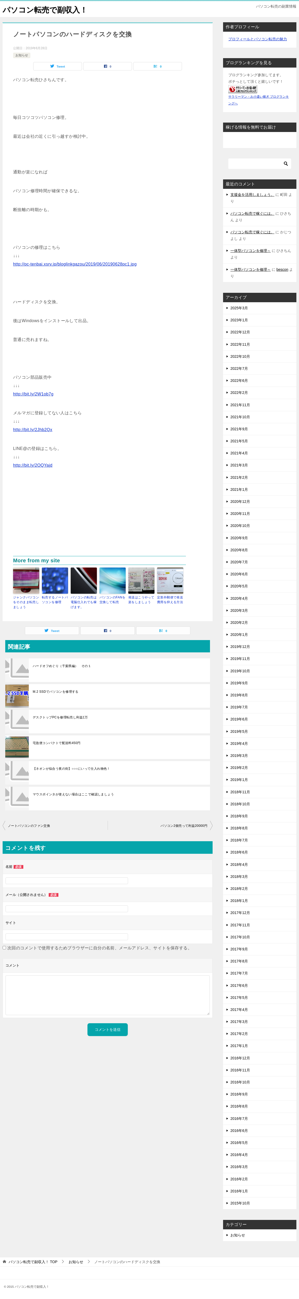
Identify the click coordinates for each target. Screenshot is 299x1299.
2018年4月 (239, 864)
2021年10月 (240, 417)
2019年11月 (240, 659)
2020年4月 (239, 598)
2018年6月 (239, 852)
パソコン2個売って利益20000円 (183, 825)
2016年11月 (240, 1070)
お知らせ (21, 55)
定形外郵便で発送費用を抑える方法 (170, 600)
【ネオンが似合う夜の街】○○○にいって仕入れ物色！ (71, 768)
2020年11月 (240, 513)
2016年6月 (239, 1131)
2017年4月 (239, 1010)
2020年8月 (239, 550)
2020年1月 (239, 634)
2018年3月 (239, 876)
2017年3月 (239, 1022)
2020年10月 (240, 526)
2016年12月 (240, 1058)
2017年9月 (239, 949)
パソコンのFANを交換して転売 (112, 600)
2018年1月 (239, 901)
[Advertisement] (107, 516)
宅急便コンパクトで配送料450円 (56, 743)
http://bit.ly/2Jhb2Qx (32, 429)
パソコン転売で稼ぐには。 (252, 213)
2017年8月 (239, 961)
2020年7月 (239, 562)
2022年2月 (239, 392)
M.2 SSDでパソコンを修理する (56, 691)
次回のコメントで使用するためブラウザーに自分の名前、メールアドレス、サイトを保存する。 (99, 947)
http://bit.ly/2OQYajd (32, 465)
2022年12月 (240, 332)
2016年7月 (239, 1118)
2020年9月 (239, 538)
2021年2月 (239, 477)
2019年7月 (239, 707)
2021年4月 (239, 453)
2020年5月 (239, 586)
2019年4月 (239, 743)
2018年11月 (240, 792)
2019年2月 (239, 768)
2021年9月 (239, 429)
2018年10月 (240, 804)
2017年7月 (239, 973)
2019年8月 (239, 695)
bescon (282, 269)
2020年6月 (239, 574)
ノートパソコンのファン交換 (29, 825)
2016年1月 (239, 1191)
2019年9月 (239, 683)
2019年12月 (240, 647)
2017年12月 (240, 913)
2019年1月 (239, 780)
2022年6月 (239, 380)
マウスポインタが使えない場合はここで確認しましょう (73, 794)
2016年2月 (239, 1179)
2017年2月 (239, 1034)
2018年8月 (239, 828)
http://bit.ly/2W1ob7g (33, 394)
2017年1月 (239, 1046)
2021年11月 (240, 405)
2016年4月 (239, 1155)
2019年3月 (239, 755)
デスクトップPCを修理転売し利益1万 (60, 717)
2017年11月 (240, 925)
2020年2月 (239, 622)
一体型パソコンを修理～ (250, 251)
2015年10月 (240, 1203)
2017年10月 (240, 937)
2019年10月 (240, 671)
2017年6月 (239, 985)
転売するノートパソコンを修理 (55, 600)
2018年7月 (239, 840)
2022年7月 (239, 368)
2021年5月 (239, 441)
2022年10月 (240, 356)
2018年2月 (239, 889)
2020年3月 (239, 610)
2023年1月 (239, 320)
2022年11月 (240, 344)
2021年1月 (239, 489)
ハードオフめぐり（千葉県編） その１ (62, 666)
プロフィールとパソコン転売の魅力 (257, 39)
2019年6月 (239, 719)
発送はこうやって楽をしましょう (141, 600)
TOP (33, 1262)
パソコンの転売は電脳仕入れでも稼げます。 (84, 602)
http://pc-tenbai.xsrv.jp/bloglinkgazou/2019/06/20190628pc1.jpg (75, 264)
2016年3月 (239, 1167)
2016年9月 (239, 1094)
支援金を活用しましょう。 (252, 194)
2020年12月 (240, 501)
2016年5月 (239, 1143)
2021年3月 (239, 465)
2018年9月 (239, 816)
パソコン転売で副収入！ (46, 9)
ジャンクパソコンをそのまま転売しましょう (26, 602)
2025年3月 (239, 308)
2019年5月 (239, 731)
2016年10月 (240, 1082)
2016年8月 (239, 1106)
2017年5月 (239, 997)
